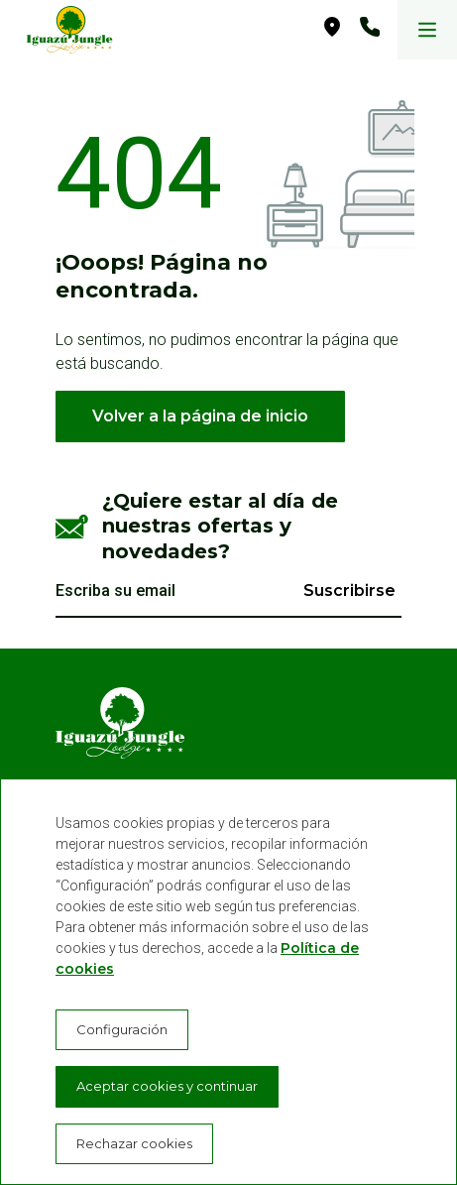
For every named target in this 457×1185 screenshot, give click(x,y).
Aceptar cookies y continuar (167, 1086)
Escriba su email (115, 590)
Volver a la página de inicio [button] (200, 416)
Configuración (122, 1029)
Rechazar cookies (134, 1143)
